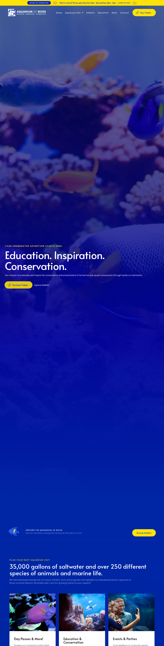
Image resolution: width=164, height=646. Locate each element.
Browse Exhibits (144, 532)
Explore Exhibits (40, 285)
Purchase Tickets (19, 284)
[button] (74, 12)
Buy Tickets (145, 12)
